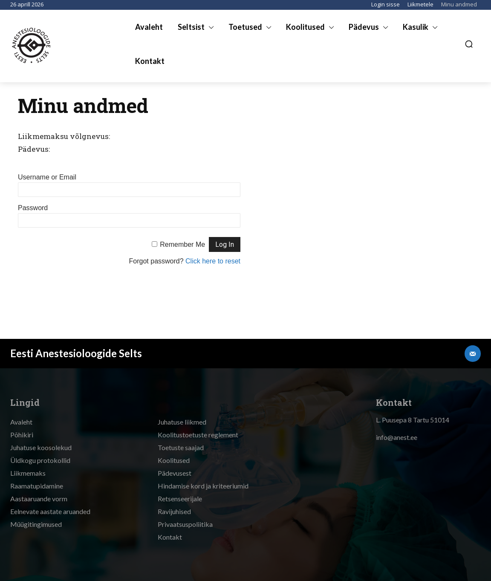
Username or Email (47, 177)
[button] (469, 44)
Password (33, 207)
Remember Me (182, 244)
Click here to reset (212, 261)
